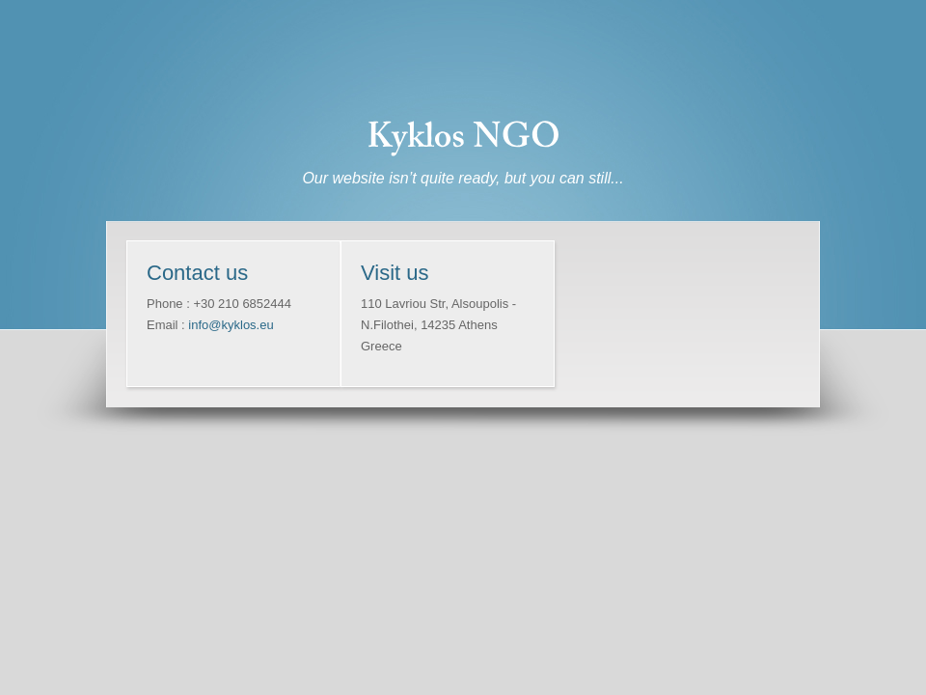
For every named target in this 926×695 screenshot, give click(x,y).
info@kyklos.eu (230, 325)
